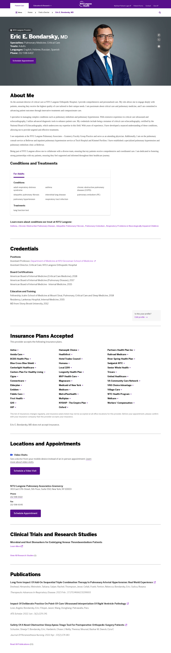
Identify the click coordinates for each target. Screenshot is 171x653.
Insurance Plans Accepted (41, 336)
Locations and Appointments (45, 444)
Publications (25, 574)
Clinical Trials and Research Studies (53, 534)
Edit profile (140, 317)
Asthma (13, 226)
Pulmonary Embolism (95, 226)
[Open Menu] (18, 12)
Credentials (24, 249)
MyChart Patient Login (122, 6)
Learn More (15, 546)
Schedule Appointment (23, 61)
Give (156, 6)
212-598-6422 (26, 53)
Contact (148, 6)
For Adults (19, 174)
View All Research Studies (23, 555)
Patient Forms (138, 6)
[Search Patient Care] (159, 12)
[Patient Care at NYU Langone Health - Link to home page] (85, 4)
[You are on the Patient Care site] (19, 5)
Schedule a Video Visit (25, 471)
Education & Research (42, 6)
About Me (22, 95)
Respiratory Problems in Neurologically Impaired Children (132, 226)
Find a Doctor (44, 12)
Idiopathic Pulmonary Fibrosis (70, 226)
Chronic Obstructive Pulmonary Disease (37, 226)
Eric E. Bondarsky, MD (64, 12)
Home (30, 12)
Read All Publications (21, 644)
